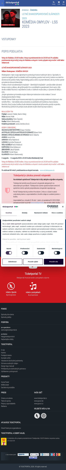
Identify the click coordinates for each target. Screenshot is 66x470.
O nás (3, 350)
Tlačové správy (6, 401)
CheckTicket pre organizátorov (11, 428)
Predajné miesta (6, 355)
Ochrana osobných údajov (9, 363)
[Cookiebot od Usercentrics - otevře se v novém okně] (48, 206)
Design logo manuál (7, 366)
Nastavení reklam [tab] (41, 213)
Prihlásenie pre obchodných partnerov (13, 369)
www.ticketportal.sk (37, 202)
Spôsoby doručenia (7, 314)
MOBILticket (5, 385)
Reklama (4, 406)
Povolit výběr (33, 262)
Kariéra (3, 352)
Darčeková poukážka (7, 387)
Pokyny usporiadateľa (8, 403)
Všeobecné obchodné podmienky (12, 360)
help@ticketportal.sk (8, 336)
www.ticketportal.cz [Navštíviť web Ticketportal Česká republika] (40, 398)
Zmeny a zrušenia (6, 398)
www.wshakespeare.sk (47, 170)
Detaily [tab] (24, 213)
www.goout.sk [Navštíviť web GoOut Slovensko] (38, 401)
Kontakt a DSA (6, 358)
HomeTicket (5, 382)
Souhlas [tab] (9, 213)
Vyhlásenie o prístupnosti (9, 371)
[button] (58, 3)
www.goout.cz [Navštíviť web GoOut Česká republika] (38, 403)
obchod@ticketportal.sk (9, 330)
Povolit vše (53, 262)
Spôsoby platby (6, 317)
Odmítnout (12, 262)
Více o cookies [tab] (57, 213)
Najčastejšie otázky (7, 339)
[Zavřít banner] (63, 206)
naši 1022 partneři (14, 224)
